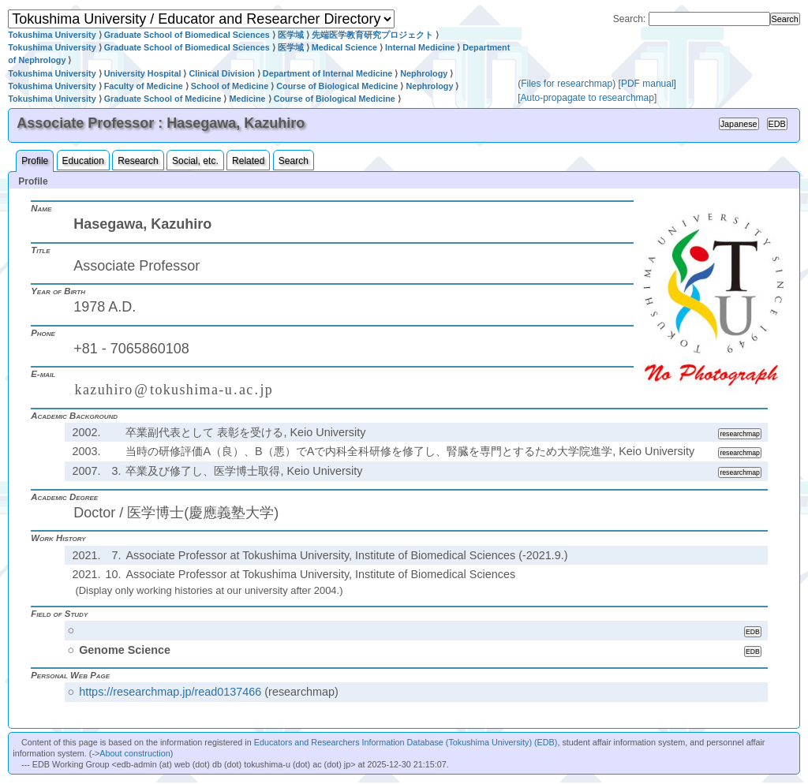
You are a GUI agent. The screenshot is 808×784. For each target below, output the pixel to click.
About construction (134, 753)
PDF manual (647, 83)
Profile (34, 160)
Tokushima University (51, 34)
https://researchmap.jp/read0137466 (170, 691)
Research (138, 160)
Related (248, 160)
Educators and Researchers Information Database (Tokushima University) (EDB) (406, 742)
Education (83, 160)
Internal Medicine (419, 47)
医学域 (291, 34)
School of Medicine (229, 86)
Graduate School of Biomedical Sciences (187, 34)
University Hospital (142, 73)
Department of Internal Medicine (327, 73)
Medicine (247, 98)
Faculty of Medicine (143, 86)
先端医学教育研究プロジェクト (372, 34)
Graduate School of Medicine (163, 98)
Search (294, 160)
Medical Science (344, 47)
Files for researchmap (566, 83)
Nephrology (423, 73)
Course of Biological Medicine (337, 86)
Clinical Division (221, 73)
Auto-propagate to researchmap (587, 97)
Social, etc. (195, 160)
